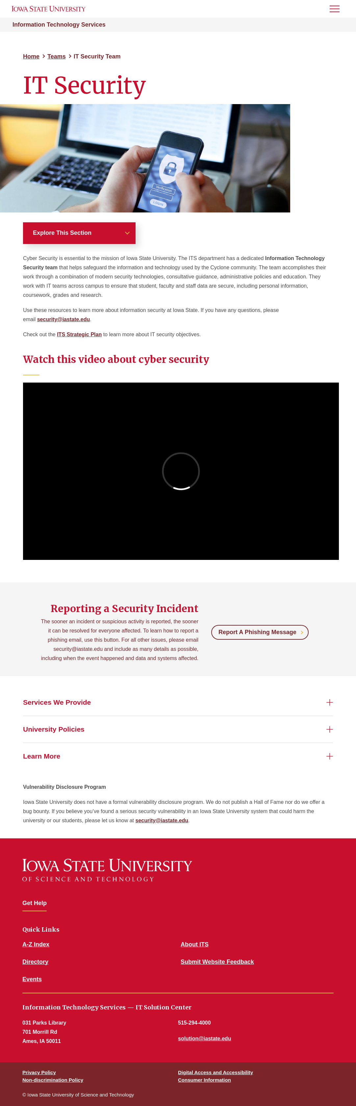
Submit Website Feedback (217, 962)
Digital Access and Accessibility (215, 1072)
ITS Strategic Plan (79, 334)
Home (31, 56)
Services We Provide (57, 702)
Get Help (34, 903)
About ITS (195, 944)
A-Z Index (35, 944)
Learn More (41, 756)
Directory (35, 962)
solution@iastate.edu (204, 1038)
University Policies (54, 729)
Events (32, 979)
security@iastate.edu (63, 319)
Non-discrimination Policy (52, 1080)
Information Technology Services (59, 24)
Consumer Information (204, 1080)
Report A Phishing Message (257, 632)
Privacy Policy (39, 1072)
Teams (56, 56)
